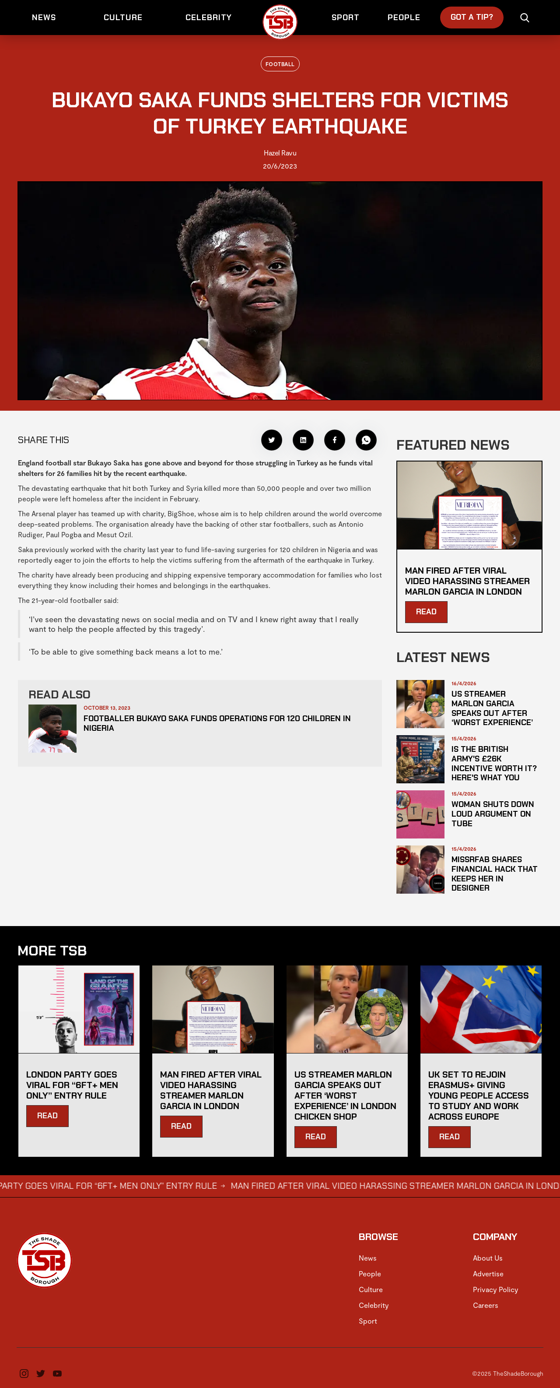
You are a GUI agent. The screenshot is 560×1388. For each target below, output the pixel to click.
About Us (488, 1258)
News (368, 1258)
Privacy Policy (495, 1289)
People (370, 1273)
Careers (485, 1305)
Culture (371, 1289)
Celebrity (374, 1305)
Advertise (488, 1273)
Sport (368, 1321)
